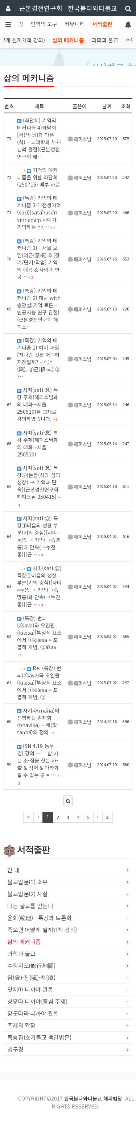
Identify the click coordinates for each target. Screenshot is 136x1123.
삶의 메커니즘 (68, 40)
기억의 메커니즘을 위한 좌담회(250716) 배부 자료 (38, 177)
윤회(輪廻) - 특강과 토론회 (39, 918)
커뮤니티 (75, 24)
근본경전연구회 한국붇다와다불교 (68, 8)
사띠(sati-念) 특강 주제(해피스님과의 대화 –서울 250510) (37, 443)
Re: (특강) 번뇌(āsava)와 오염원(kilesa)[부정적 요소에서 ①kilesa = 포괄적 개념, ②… (39, 682)
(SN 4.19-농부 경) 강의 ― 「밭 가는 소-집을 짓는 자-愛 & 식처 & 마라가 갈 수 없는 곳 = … (38, 763)
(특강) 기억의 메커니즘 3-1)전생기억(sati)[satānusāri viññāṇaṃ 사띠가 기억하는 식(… (39, 212)
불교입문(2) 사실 (27, 894)
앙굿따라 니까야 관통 (32, 1014)
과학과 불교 (104, 40)
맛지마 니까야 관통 (30, 990)
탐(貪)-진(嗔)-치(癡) (31, 978)
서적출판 (102, 24)
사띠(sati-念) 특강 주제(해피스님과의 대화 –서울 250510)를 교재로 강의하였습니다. (37, 404)
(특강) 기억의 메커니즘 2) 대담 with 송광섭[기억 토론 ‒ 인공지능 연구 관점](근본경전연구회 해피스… (39, 308)
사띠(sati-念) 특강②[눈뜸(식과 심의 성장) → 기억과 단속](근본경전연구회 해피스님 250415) (38, 485)
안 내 (13, 870)
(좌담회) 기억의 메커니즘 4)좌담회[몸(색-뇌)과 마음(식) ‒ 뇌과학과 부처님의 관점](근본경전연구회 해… (39, 138)
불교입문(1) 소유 (27, 882)
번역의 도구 (43, 24)
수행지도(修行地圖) (31, 966)
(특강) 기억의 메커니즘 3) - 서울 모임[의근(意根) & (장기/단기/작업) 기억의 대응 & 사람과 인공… (38, 258)
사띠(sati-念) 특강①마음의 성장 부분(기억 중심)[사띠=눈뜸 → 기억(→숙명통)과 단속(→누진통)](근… (38, 536)
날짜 (107, 106)
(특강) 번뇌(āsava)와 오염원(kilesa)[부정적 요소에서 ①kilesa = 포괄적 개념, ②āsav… (39, 635)
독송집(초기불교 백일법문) (39, 1037)
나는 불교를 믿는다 (30, 906)
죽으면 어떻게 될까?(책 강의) (42, 930)
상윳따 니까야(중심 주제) (37, 1002)
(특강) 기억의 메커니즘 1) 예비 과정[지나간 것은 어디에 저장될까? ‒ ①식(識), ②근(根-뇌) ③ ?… (38, 358)
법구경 (15, 1049)
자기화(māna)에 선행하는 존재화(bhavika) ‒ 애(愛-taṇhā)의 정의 (38, 721)
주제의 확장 (21, 1026)
